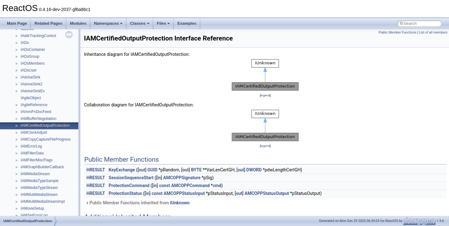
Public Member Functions (397, 32)
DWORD (254, 169)
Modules (78, 23)
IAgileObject (31, 98)
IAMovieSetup (32, 208)
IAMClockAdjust (34, 132)
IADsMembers (32, 63)
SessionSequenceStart (131, 177)
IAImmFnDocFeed (36, 112)
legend (265, 95)
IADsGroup (30, 56)
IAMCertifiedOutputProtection (45, 125)
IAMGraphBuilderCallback (42, 167)
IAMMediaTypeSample (40, 181)
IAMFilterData (32, 153)
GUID (153, 169)
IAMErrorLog (31, 146)
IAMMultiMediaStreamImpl (43, 201)
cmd (217, 185)
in (159, 177)
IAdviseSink (30, 77)
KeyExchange (122, 169)
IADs (25, 42)
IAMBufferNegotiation (38, 118)
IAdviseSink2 (31, 84)
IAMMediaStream (35, 174)
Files (163, 23)
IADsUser (29, 70)
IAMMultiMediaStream (39, 194)
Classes (139, 23)
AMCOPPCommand (190, 185)
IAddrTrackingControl (38, 36)
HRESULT (95, 169)
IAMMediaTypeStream (39, 188)
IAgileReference (34, 105)
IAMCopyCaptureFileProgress (45, 139)
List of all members (433, 32)
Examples (186, 23)
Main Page (17, 23)
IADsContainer (33, 49)
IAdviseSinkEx (33, 91)
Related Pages (48, 23)
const (164, 185)
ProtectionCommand (129, 185)
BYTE (196, 169)
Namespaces (108, 23)
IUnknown (180, 202)
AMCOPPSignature (182, 177)
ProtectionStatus (125, 193)
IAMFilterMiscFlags (37, 160)
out (142, 169)
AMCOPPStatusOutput (266, 193)
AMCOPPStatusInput (184, 193)
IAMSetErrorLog (34, 215)
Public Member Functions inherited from (138, 202)
